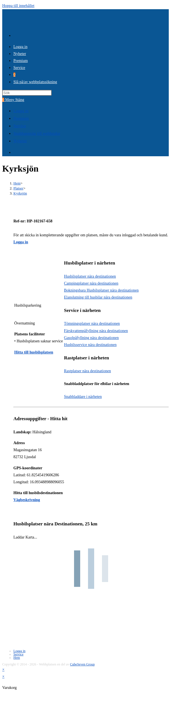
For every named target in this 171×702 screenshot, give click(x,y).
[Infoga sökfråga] (27, 93)
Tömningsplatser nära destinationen (92, 323)
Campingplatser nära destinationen (91, 283)
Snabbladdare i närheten (83, 397)
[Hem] (16, 183)
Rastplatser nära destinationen (87, 371)
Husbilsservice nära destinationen (90, 345)
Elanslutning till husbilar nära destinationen (98, 297)
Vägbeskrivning (26, 500)
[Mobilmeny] (14, 100)
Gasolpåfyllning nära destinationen (91, 338)
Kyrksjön (20, 193)
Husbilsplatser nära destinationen (90, 276)
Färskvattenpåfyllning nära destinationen (96, 331)
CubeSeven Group (82, 664)
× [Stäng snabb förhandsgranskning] (3, 669)
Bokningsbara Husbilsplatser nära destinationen (101, 290)
